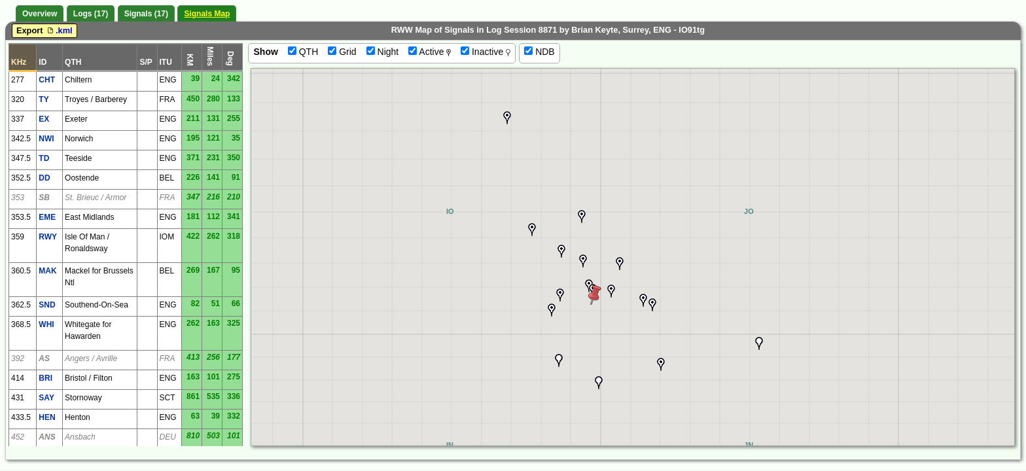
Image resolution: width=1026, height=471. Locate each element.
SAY (46, 397)
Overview (39, 13)
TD (44, 158)
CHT (47, 79)
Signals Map (207, 13)
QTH (303, 51)
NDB (539, 51)
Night (382, 51)
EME (47, 217)
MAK (47, 270)
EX (44, 119)
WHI (46, 324)
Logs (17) (90, 13)
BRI (45, 378)
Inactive (485, 51)
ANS (47, 437)
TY (43, 99)
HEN (47, 417)
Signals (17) (146, 13)
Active (429, 51)
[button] (661, 364)
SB (44, 197)
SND (47, 304)
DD (44, 178)
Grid (342, 51)
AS (44, 358)
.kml (59, 30)
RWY (48, 236)
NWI (46, 138)
